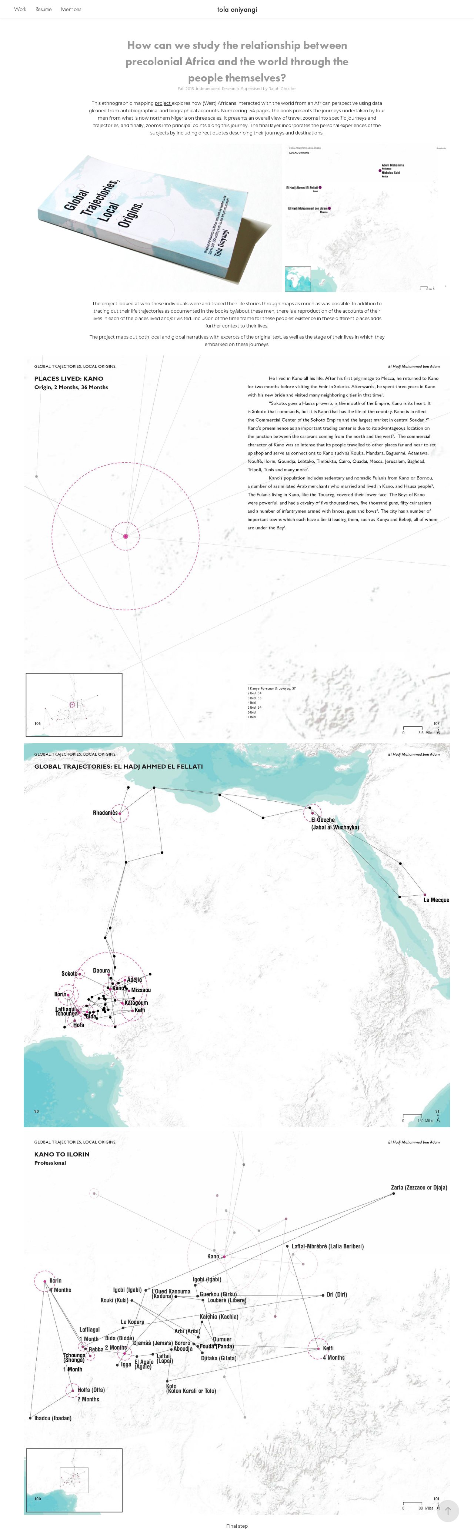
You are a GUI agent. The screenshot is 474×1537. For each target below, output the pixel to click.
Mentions (71, 9)
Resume (44, 9)
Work (20, 9)
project (163, 103)
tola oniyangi (237, 9)
